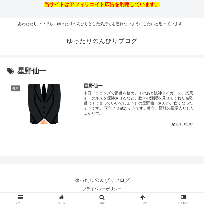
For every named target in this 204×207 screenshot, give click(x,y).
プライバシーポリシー (102, 189)
